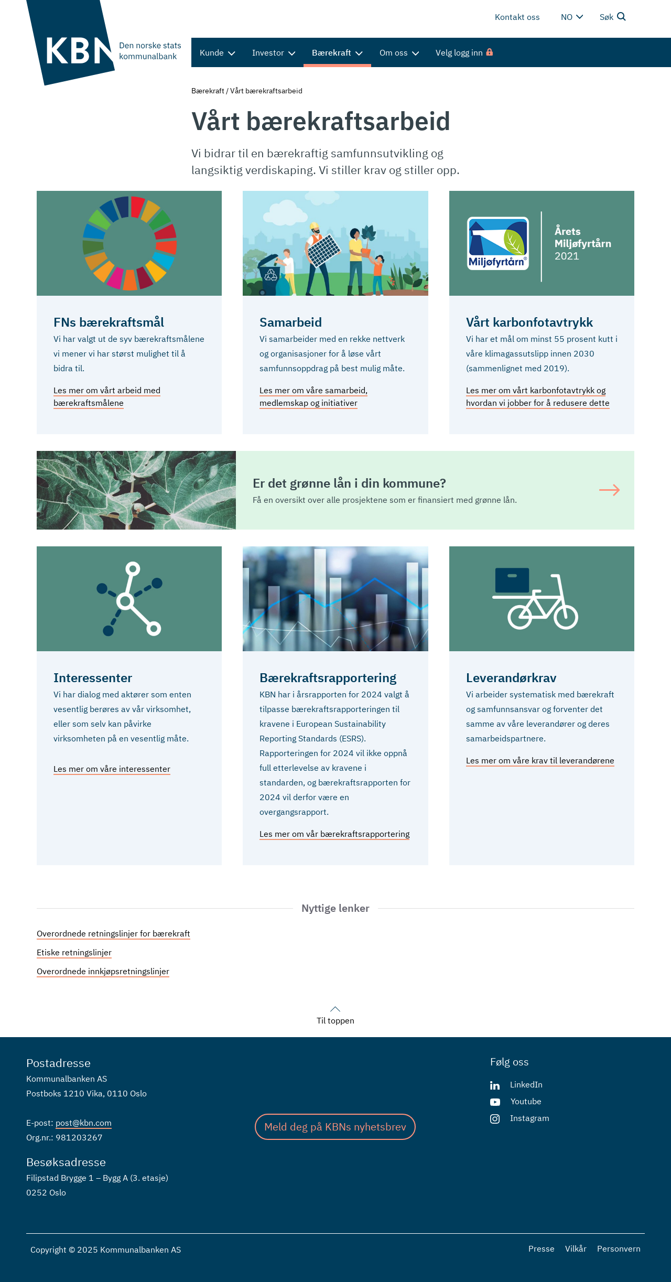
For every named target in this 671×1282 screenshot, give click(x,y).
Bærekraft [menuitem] (337, 52)
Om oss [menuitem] (399, 52)
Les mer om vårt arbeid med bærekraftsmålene (106, 396)
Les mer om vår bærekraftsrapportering (334, 833)
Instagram (529, 1118)
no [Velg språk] (572, 17)
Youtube (526, 1101)
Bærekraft (207, 90)
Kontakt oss (517, 17)
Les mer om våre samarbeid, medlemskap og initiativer (313, 396)
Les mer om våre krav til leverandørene (540, 760)
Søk (613, 16)
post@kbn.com (84, 1122)
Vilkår (576, 1248)
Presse (541, 1248)
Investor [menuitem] (274, 52)
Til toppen (335, 1014)
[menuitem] (465, 52)
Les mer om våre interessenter (111, 768)
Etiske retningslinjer (74, 952)
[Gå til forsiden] (103, 42)
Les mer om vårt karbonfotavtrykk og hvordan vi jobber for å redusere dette (538, 396)
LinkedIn (526, 1084)
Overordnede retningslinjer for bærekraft (113, 933)
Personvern (619, 1248)
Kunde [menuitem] (217, 52)
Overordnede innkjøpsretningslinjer (103, 971)
